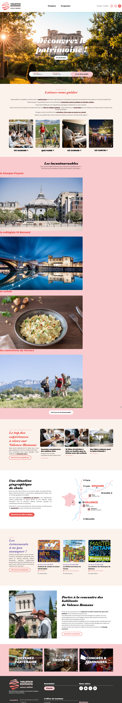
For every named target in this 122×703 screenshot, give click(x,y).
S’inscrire (49, 688)
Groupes (99, 6)
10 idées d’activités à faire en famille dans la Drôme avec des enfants (76, 451)
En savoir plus (61, 57)
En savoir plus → (43, 573)
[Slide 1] (55, 82)
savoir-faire (77, 107)
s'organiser (66, 6)
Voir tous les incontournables (61, 412)
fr (115, 6)
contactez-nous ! (22, 454)
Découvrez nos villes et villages (21, 514)
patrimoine (14, 508)
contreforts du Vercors (31, 497)
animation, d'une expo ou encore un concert (71, 112)
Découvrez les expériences (20, 457)
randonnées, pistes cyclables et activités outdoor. (77, 102)
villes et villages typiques (51, 107)
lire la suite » (45, 458)
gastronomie (42, 99)
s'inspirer (52, 6)
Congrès (105, 6)
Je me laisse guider (81, 74)
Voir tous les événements (19, 570)
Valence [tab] (14, 700)
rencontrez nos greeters (72, 634)
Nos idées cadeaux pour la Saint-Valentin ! (100, 450)
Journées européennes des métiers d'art (51, 450)
